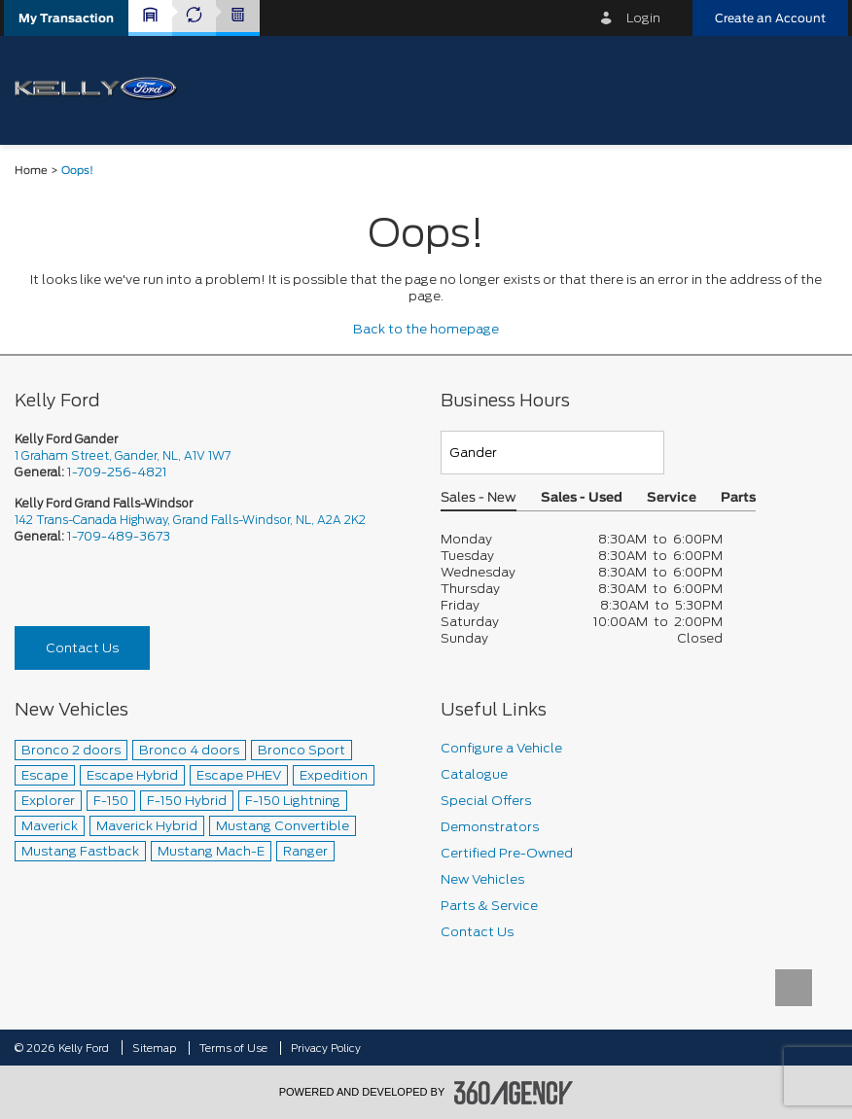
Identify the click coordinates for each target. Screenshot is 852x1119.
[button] (66, 18)
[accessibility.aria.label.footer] (513, 1092)
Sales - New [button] (478, 498)
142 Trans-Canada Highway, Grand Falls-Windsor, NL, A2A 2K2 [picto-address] (190, 519)
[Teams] (552, 452)
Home (31, 170)
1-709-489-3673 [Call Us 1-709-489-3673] (118, 536)
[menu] (813, 89)
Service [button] (671, 498)
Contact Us (82, 648)
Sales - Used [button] (581, 498)
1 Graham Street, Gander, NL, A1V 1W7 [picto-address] (123, 455)
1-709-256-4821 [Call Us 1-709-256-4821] (117, 472)
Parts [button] (738, 498)
